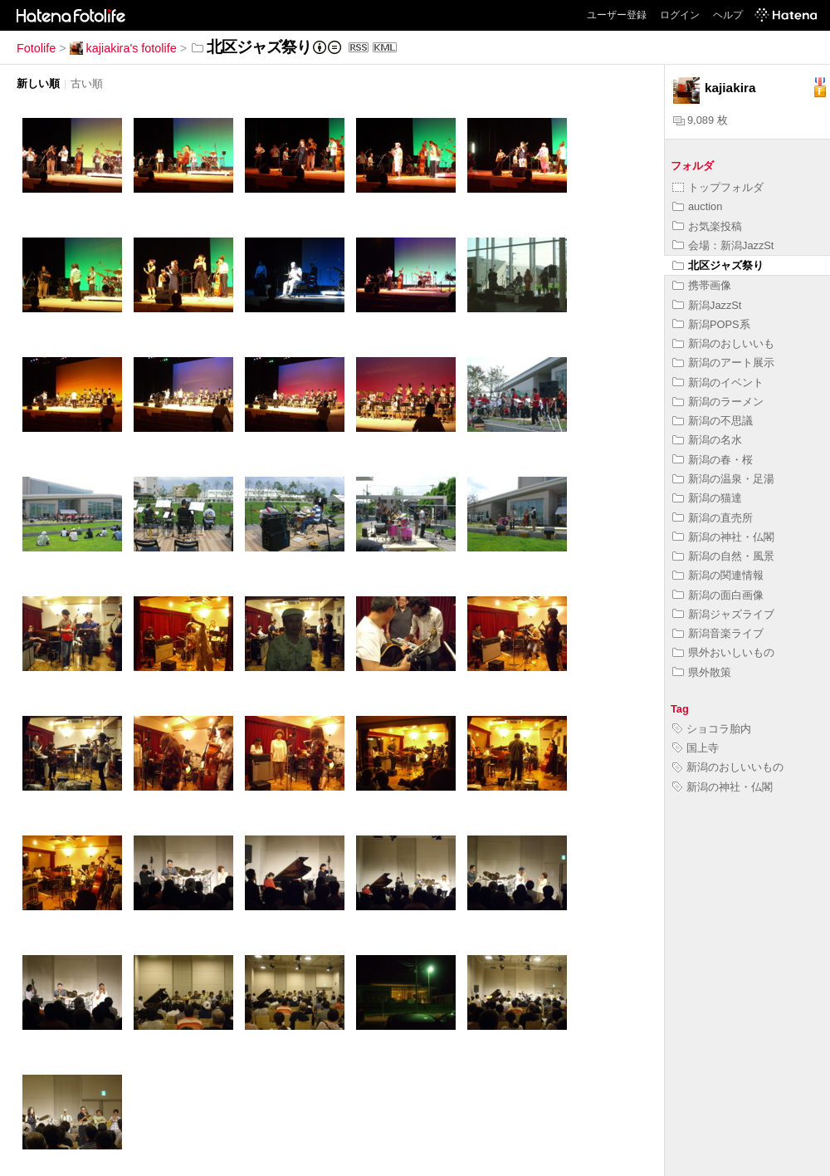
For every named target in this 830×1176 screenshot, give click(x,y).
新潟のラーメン (718, 401)
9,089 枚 (700, 120)
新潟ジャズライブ (723, 614)
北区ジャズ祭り (718, 265)
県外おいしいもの (723, 652)
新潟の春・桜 (712, 459)
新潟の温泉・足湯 (723, 479)
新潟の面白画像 (718, 595)
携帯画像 (701, 285)
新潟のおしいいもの (728, 767)
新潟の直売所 (712, 518)
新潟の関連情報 (718, 575)
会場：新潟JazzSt (723, 245)
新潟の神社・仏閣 (723, 537)
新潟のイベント (718, 382)
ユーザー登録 (617, 15)
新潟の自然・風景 (723, 556)
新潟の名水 (707, 440)
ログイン (680, 15)
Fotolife (36, 48)
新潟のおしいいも (723, 343)
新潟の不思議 (712, 420)
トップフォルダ (718, 187)
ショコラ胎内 (711, 729)
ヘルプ (728, 15)
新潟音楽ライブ (718, 633)
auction (697, 206)
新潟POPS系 (711, 324)
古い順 (87, 83)
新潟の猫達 (707, 498)
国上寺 (695, 748)
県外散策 (701, 672)
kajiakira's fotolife (123, 48)
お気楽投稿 (707, 226)
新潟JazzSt (706, 305)
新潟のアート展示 (723, 362)
